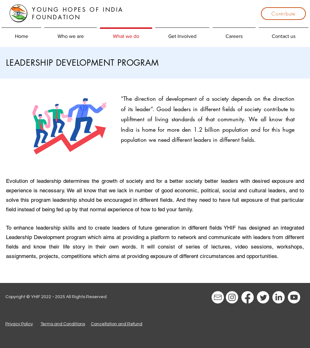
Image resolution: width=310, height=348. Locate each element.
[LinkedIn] (278, 297)
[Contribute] (283, 13)
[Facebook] (247, 297)
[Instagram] (232, 297)
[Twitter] (263, 297)
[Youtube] (294, 297)
